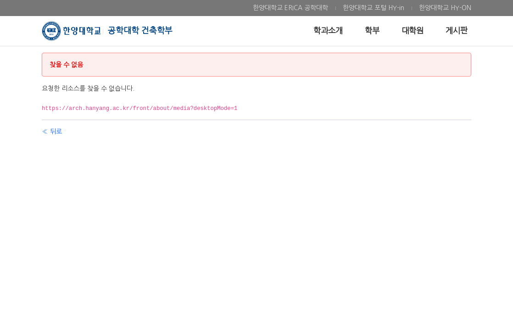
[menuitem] (290, 8)
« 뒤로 (52, 131)
